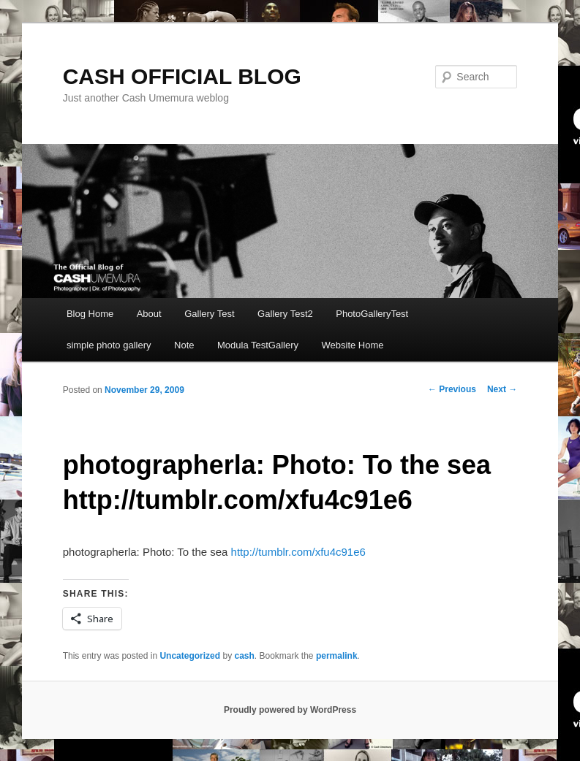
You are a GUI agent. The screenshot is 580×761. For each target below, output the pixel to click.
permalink (337, 656)
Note (184, 345)
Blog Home (90, 313)
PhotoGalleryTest (372, 313)
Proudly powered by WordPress (290, 710)
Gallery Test (209, 313)
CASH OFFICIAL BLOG (182, 76)
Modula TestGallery (257, 345)
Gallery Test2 (285, 313)
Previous (452, 389)
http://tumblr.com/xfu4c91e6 (298, 552)
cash (244, 656)
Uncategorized (189, 656)
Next (502, 389)
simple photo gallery (109, 345)
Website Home (353, 345)
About (149, 313)
